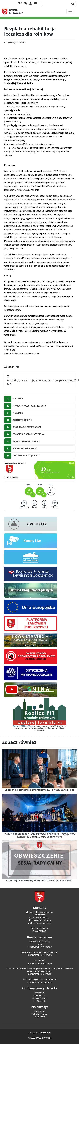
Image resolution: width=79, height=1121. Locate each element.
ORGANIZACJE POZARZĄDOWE (22, 427)
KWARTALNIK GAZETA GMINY (22, 441)
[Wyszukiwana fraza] (55, 4)
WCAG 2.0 (47, 1038)
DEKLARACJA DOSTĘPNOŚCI (21, 456)
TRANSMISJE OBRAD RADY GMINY (24, 434)
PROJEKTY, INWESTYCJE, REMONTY (25, 406)
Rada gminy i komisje (39, 1014)
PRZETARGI (14, 413)
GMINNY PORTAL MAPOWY (20, 449)
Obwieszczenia (39, 1017)
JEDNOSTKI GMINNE (18, 420)
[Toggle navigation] (70, 11)
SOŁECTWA (13, 399)
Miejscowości (39, 1011)
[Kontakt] (35, 3)
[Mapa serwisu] (30, 3)
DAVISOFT (39, 1038)
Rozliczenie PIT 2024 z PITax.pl (23, 726)
